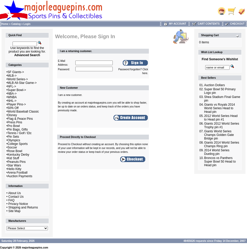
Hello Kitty (14, 169)
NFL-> (11, 86)
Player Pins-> (16, 104)
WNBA (12, 97)
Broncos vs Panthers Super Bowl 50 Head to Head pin (220, 161)
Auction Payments (19, 176)
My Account (174, 23)
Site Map (14, 211)
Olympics (13, 140)
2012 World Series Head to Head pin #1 (221, 117)
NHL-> (11, 101)
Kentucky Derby (18, 154)
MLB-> (12, 75)
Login (27, 24)
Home (4, 24)
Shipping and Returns (23, 207)
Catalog (16, 24)
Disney (12, 115)
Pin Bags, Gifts (17, 129)
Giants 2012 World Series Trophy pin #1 (221, 125)
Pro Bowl (13, 126)
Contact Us (16, 196)
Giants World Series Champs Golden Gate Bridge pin (219, 135)
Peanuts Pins (16, 162)
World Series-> (17, 79)
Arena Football (17, 172)
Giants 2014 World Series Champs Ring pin (221, 144)
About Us (14, 193)
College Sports (17, 144)
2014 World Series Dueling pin (217, 152)
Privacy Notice (18, 204)
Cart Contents (206, 23)
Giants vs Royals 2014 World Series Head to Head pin (219, 108)
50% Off (12, 108)
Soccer (12, 147)
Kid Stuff (13, 158)
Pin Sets (13, 136)
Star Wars (14, 165)
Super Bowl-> (16, 90)
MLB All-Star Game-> (22, 83)
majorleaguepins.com (35, 247)
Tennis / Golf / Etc (19, 133)
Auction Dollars (214, 85)
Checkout (234, 23)
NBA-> (12, 93)
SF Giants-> (15, 72)
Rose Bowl (14, 151)
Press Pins (14, 122)
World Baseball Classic (23, 111)
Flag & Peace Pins (20, 119)
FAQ (11, 200)
